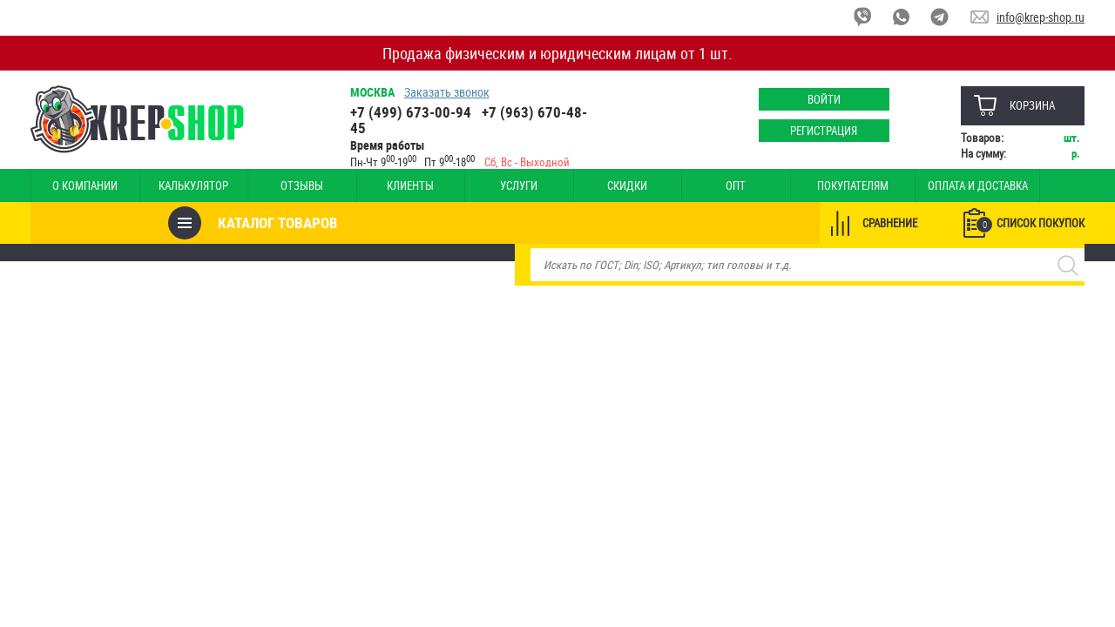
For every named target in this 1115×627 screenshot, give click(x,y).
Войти (823, 99)
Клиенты (381, 185)
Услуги (482, 185)
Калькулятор (181, 185)
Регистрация (823, 130)
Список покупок (1030, 224)
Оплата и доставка (907, 185)
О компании (81, 185)
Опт (682, 185)
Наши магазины (1024, 185)
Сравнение (889, 223)
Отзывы (281, 185)
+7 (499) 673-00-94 (410, 112)
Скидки (582, 185)
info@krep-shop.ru (1041, 17)
